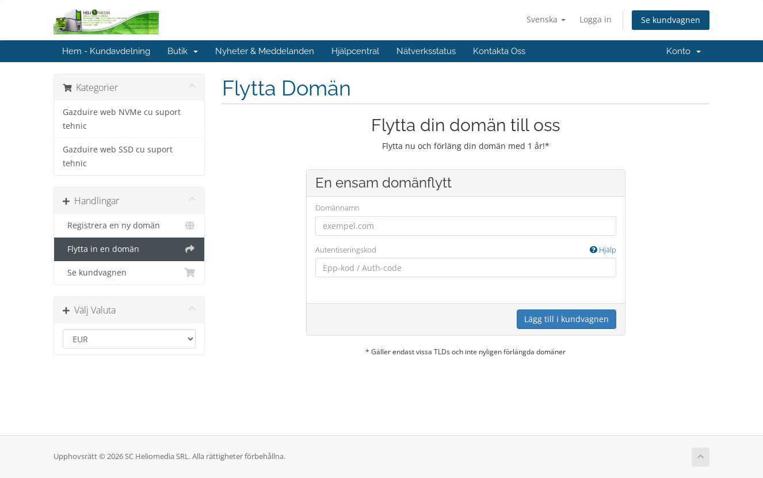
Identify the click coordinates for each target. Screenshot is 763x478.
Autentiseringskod (465, 249)
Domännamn (337, 207)
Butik (182, 51)
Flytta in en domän (129, 249)
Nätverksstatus (426, 51)
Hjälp (603, 249)
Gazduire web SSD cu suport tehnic (118, 156)
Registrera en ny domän (129, 225)
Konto (683, 51)
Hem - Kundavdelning (106, 51)
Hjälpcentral (355, 51)
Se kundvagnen (670, 19)
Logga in (595, 19)
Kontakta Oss (499, 51)
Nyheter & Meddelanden (264, 51)
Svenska (546, 19)
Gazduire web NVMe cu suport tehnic (122, 119)
